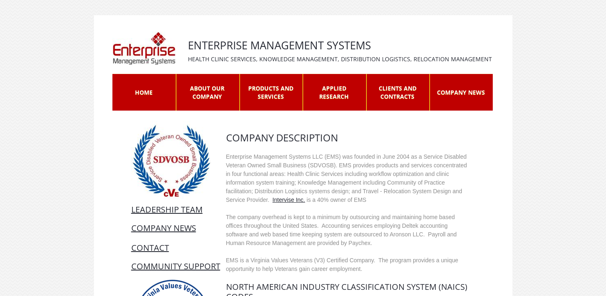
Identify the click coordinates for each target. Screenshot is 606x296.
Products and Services (270, 92)
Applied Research (334, 92)
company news (163, 228)
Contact (150, 247)
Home (144, 92)
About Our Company (207, 92)
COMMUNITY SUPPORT (175, 266)
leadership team (167, 209)
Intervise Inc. (288, 200)
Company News (461, 92)
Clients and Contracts (397, 92)
